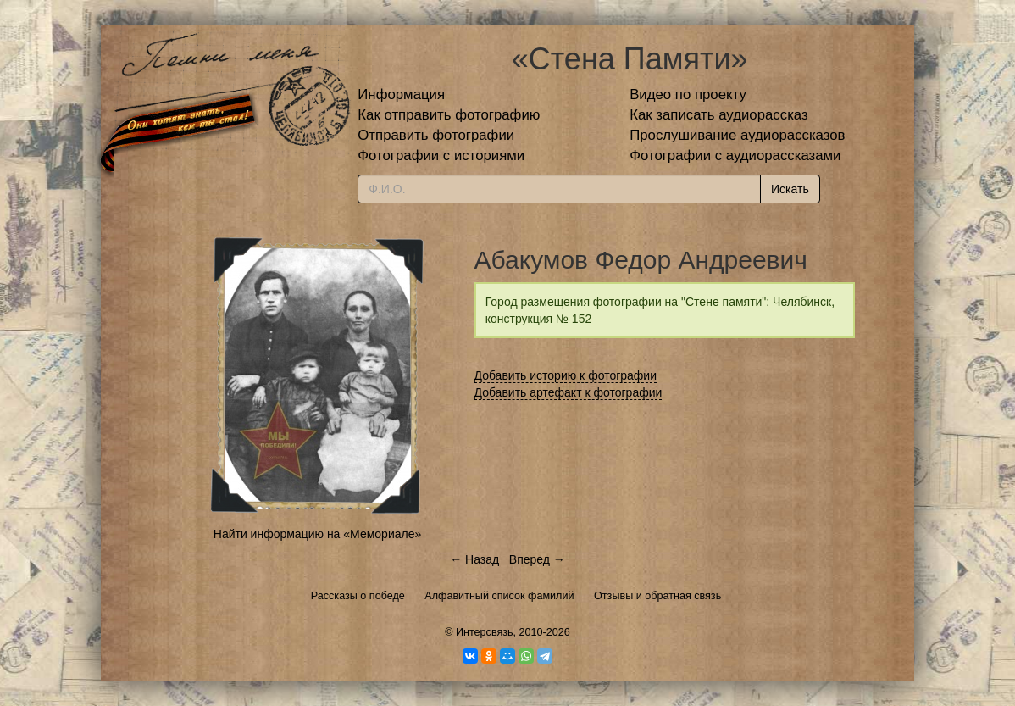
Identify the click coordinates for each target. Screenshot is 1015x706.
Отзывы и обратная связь (657, 596)
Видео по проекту (688, 94)
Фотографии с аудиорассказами (735, 155)
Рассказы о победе (358, 596)
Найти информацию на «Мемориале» (317, 534)
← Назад (474, 559)
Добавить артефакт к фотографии (568, 392)
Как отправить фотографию (449, 115)
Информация (401, 94)
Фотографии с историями (441, 155)
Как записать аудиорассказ (719, 115)
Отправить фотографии (436, 135)
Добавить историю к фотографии (565, 375)
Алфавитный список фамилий (499, 596)
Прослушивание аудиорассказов (737, 135)
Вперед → (537, 559)
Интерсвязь (484, 632)
